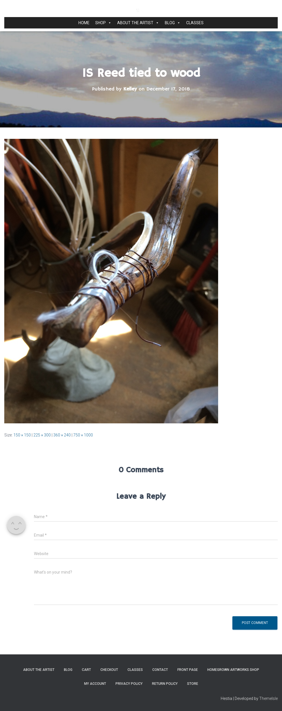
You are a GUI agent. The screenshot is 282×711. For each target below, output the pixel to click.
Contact (160, 670)
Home (84, 22)
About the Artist (138, 22)
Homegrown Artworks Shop (233, 670)
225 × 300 (42, 435)
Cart (86, 670)
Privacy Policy (129, 684)
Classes (195, 22)
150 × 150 (22, 435)
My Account (95, 684)
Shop (103, 22)
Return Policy (165, 684)
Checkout (109, 670)
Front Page (187, 670)
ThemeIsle (268, 698)
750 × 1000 (83, 435)
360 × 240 (62, 435)
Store (192, 684)
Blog (172, 22)
